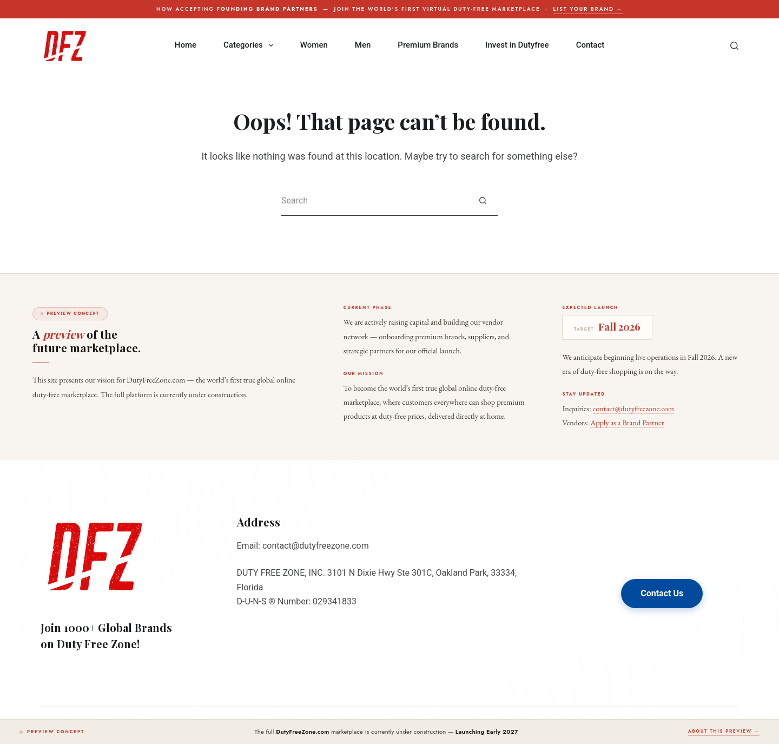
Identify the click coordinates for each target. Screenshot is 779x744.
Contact (590, 45)
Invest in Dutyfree (517, 45)
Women (314, 45)
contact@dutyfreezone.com (633, 408)
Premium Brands (428, 45)
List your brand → (588, 9)
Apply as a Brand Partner (627, 422)
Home (185, 45)
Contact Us (662, 593)
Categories (250, 45)
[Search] (734, 46)
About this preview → (724, 731)
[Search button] (483, 201)
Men (363, 45)
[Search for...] (374, 201)
